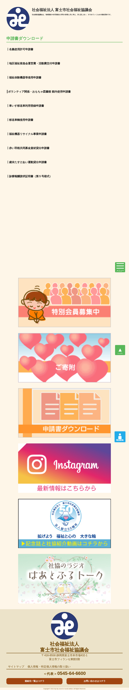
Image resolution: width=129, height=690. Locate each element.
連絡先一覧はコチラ (34, 681)
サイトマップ (16, 666)
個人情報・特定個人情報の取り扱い (49, 666)
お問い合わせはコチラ (94, 681)
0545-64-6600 (64, 673)
